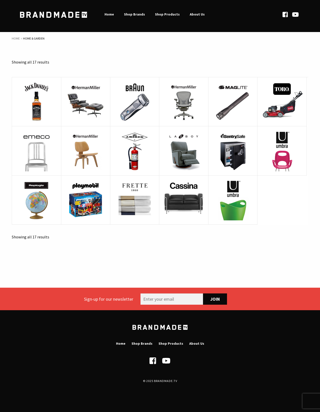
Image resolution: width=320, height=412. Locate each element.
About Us (196, 343)
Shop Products (170, 343)
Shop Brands (142, 343)
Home (16, 38)
